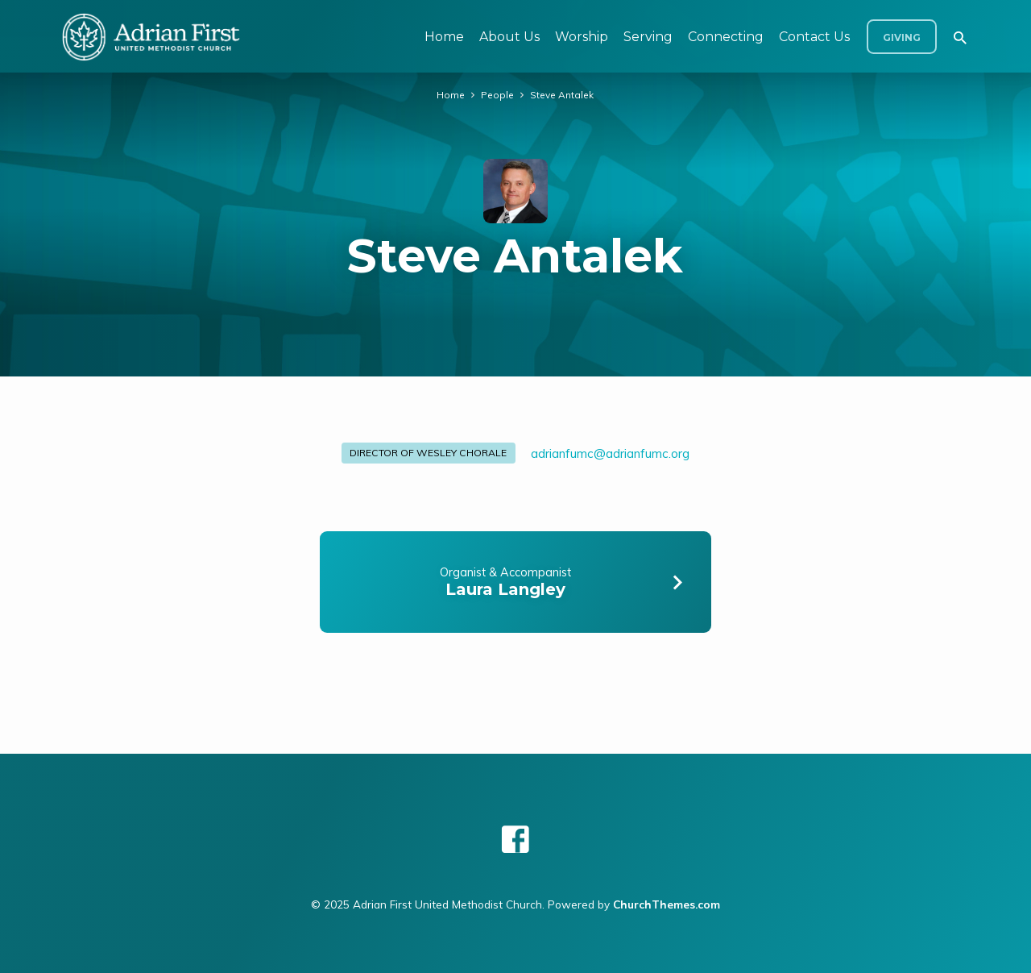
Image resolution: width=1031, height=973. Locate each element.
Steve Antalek (562, 94)
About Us (509, 36)
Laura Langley (505, 589)
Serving (648, 36)
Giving (902, 37)
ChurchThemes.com (666, 904)
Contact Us (814, 36)
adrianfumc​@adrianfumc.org (610, 453)
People (498, 94)
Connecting (726, 36)
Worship (581, 36)
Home (444, 36)
